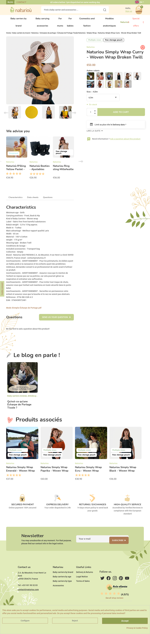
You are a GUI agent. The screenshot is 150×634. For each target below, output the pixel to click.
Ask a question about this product (125, 141)
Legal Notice (82, 585)
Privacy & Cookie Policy (137, 628)
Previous (6, 115)
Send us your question (55, 319)
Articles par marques (37, 398)
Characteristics (15, 199)
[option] (16, 161)
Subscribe (121, 544)
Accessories (58, 594)
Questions (47, 199)
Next (73, 115)
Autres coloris (93, 73)
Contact (21, 2)
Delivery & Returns (84, 581)
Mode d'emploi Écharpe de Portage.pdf (23, 310)
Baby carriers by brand (63, 581)
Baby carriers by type (62, 590)
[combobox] (103, 100)
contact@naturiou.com (28, 598)
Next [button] (81, 164)
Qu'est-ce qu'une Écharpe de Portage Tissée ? (19, 407)
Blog (10, 2)
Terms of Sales (83, 590)
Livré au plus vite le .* (108, 127)
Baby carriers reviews (17, 398)
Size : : (92, 94)
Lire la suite (94, 133)
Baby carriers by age (62, 585)
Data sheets (32, 199)
